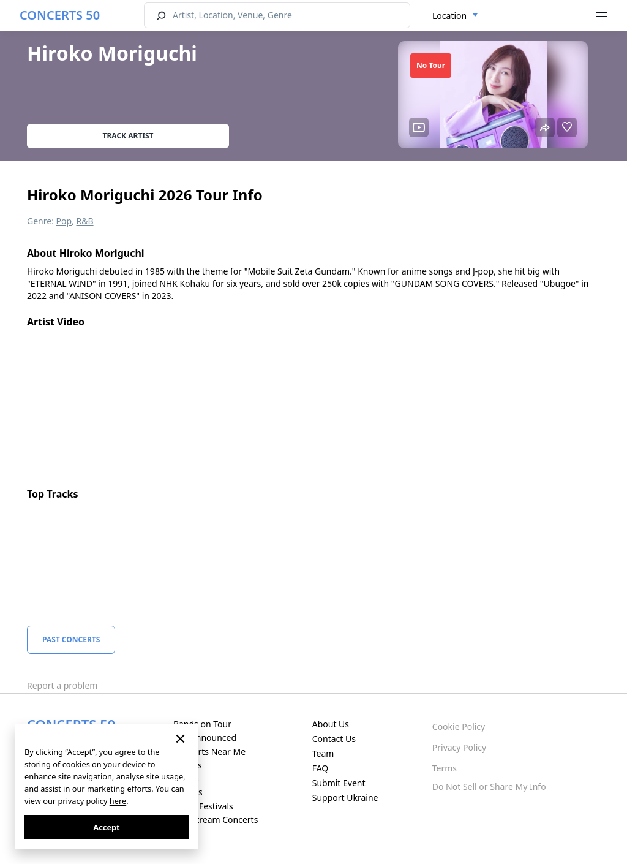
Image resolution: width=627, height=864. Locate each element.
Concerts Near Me (209, 751)
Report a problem (62, 685)
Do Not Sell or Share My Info (489, 786)
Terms (444, 768)
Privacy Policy (459, 747)
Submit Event (339, 783)
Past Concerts (71, 639)
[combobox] (455, 16)
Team (323, 753)
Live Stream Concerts (215, 819)
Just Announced (204, 737)
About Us (330, 724)
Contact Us (334, 739)
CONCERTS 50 (60, 15)
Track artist (128, 136)
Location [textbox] (449, 15)
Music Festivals (203, 806)
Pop (64, 221)
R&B (85, 221)
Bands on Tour (202, 724)
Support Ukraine (345, 797)
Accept (106, 827)
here (118, 800)
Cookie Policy (458, 726)
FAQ (320, 768)
